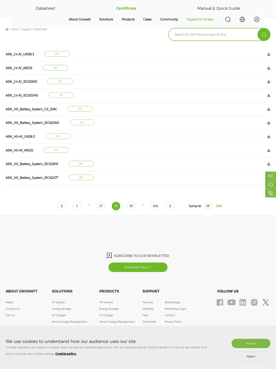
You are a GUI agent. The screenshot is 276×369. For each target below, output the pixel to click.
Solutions (106, 19)
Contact (170, 316)
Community (169, 19)
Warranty (148, 309)
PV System (58, 303)
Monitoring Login (175, 309)
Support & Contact (200, 19)
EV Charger (59, 316)
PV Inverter (106, 303)
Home (15, 29)
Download (40, 29)
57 (100, 207)
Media (9, 303)
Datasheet (45, 8)
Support (26, 29)
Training (148, 303)
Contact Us (12, 309)
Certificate (126, 8)
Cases (147, 19)
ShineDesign (173, 303)
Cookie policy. (66, 354)
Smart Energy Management (69, 322)
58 (116, 207)
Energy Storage (61, 309)
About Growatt (80, 19)
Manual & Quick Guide (218, 8)
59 (131, 207)
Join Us (10, 316)
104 (155, 207)
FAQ (145, 316)
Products (128, 19)
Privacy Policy (173, 322)
